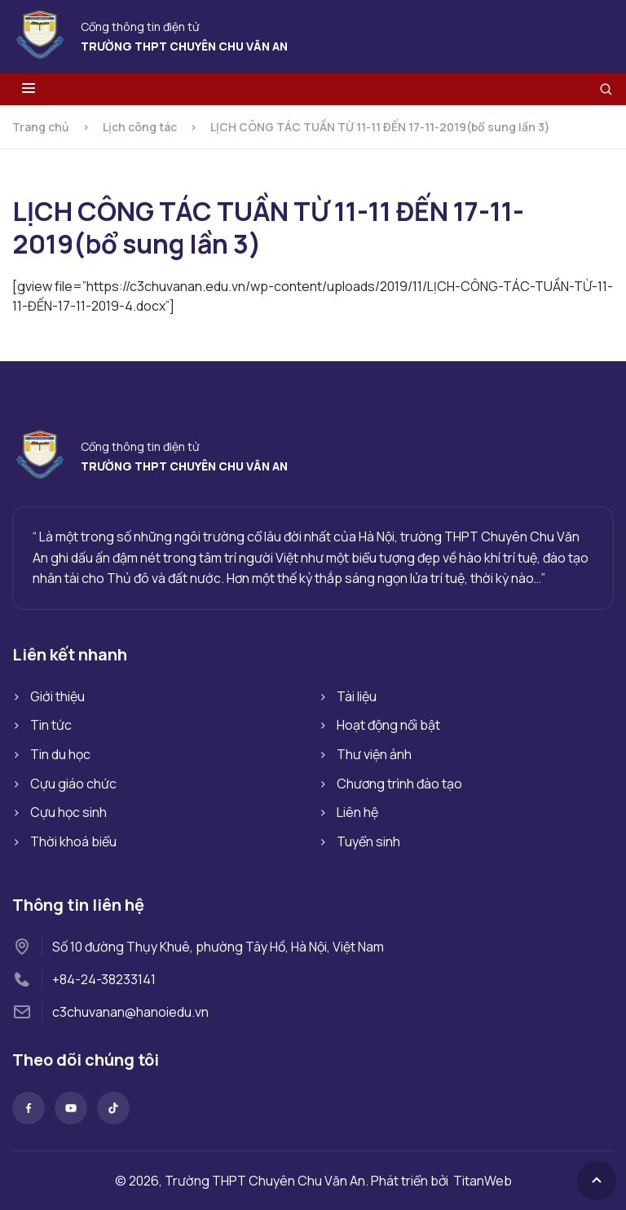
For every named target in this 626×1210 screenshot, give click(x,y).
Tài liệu (357, 696)
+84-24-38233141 (104, 979)
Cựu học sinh (68, 812)
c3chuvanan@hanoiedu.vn (130, 1012)
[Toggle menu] (28, 89)
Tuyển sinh (368, 841)
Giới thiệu (57, 696)
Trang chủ (40, 127)
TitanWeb (482, 1181)
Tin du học (60, 754)
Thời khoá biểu (73, 841)
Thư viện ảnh (374, 754)
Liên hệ (357, 812)
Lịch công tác (140, 127)
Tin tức (51, 725)
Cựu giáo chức (73, 784)
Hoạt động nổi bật (388, 725)
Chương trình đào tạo (399, 784)
